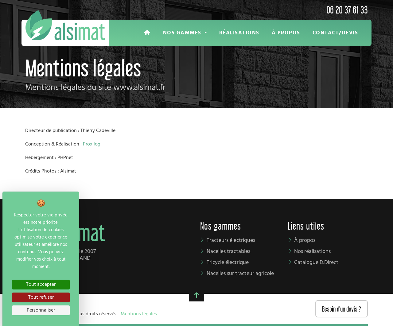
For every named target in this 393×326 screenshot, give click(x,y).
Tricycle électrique (228, 262)
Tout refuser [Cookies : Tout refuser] (41, 297)
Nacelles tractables (228, 251)
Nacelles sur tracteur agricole (240, 273)
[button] (185, 33)
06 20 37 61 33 (347, 9)
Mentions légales (139, 314)
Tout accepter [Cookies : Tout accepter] (41, 285)
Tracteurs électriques (231, 240)
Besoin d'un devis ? (341, 308)
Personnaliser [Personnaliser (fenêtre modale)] (41, 310)
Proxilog (91, 144)
